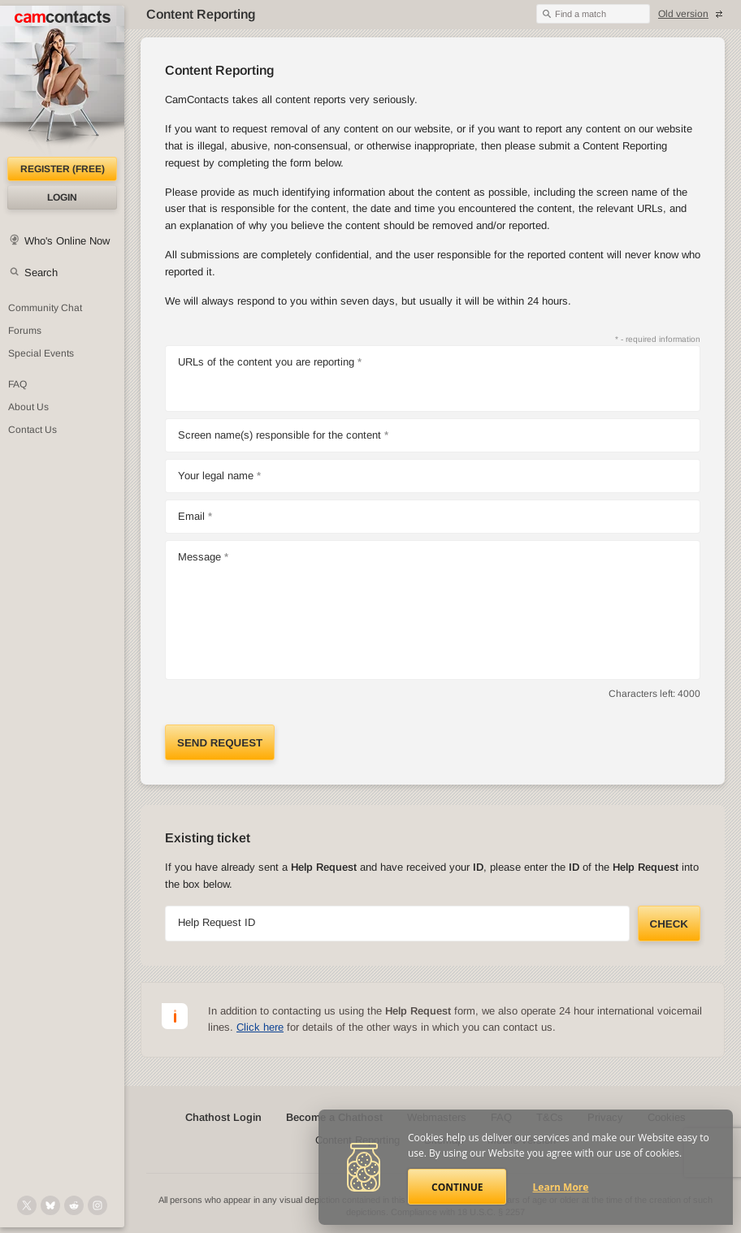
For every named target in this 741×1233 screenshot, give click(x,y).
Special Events (41, 353)
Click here (260, 1027)
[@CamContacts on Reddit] (74, 1205)
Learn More (561, 1187)
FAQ (17, 384)
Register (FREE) (62, 169)
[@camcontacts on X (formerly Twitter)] (27, 1205)
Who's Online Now (67, 241)
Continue (457, 1187)
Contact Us (32, 429)
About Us (28, 407)
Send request (219, 743)
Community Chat (45, 308)
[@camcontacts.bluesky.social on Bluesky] (50, 1205)
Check (669, 924)
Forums (24, 330)
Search (41, 272)
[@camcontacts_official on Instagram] (97, 1205)
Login (62, 197)
